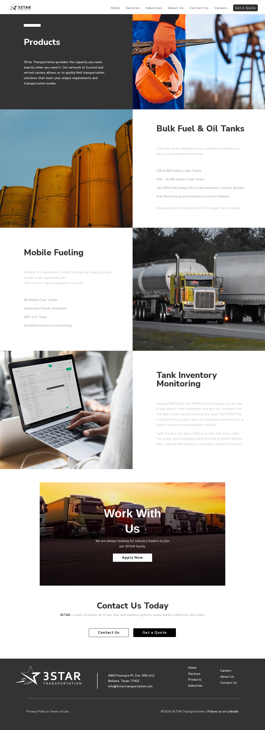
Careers (221, 8)
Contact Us (199, 8)
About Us (176, 8)
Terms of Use (59, 711)
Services (133, 8)
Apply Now (132, 557)
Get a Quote (154, 632)
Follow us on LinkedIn (223, 711)
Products (194, 679)
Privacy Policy (36, 711)
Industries (154, 8)
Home (115, 8)
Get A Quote (245, 8)
